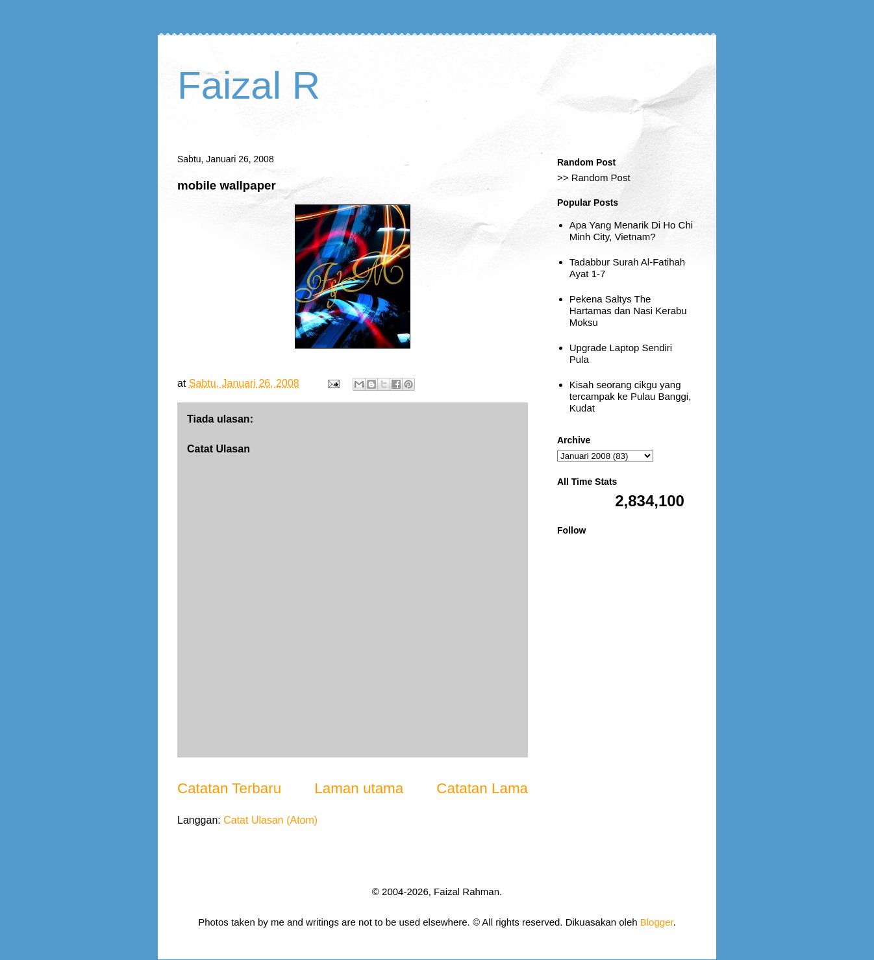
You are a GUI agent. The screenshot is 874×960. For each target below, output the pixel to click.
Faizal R (248, 85)
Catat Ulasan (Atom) (270, 820)
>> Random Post (594, 177)
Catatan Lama (482, 788)
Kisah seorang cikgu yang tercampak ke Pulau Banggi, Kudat (630, 396)
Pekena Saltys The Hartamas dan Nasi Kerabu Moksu (628, 310)
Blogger (656, 922)
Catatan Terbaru (229, 788)
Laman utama (358, 788)
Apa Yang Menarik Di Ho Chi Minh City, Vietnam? (631, 230)
